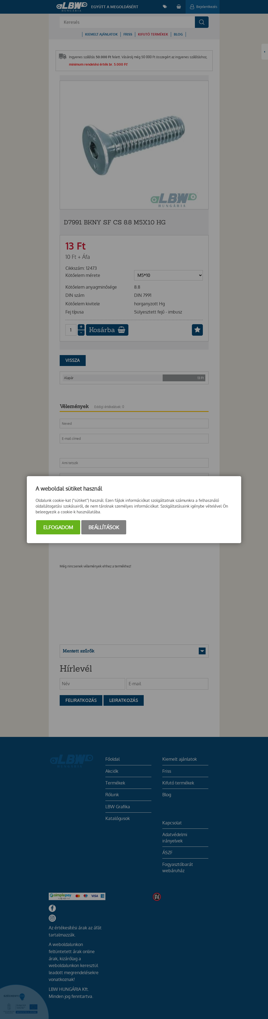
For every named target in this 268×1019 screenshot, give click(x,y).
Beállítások (103, 527)
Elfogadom (58, 527)
